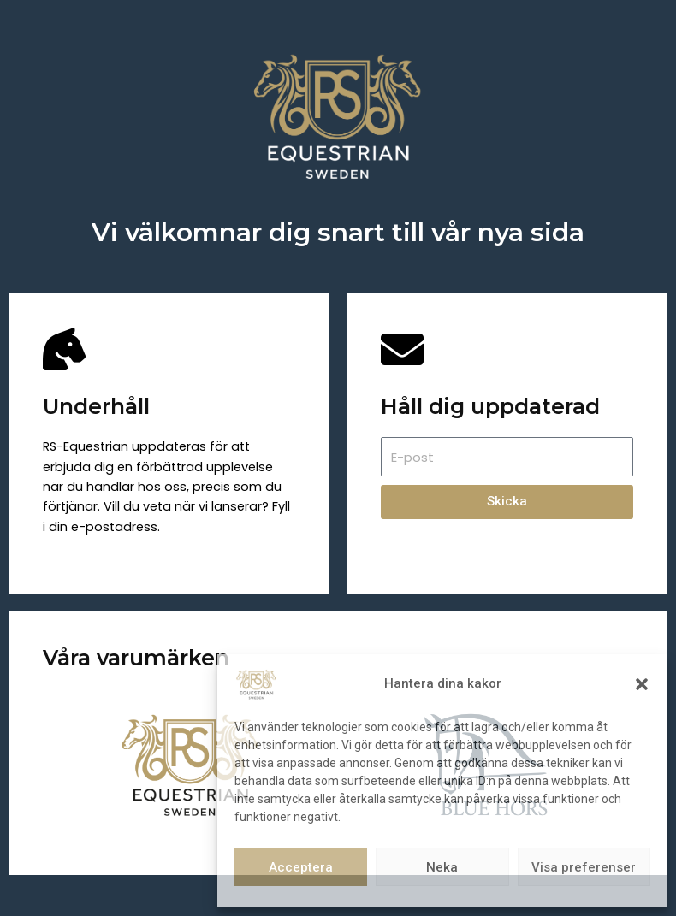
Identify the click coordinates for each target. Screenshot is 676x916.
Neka (442, 867)
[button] (641, 684)
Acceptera (301, 867)
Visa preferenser (583, 867)
